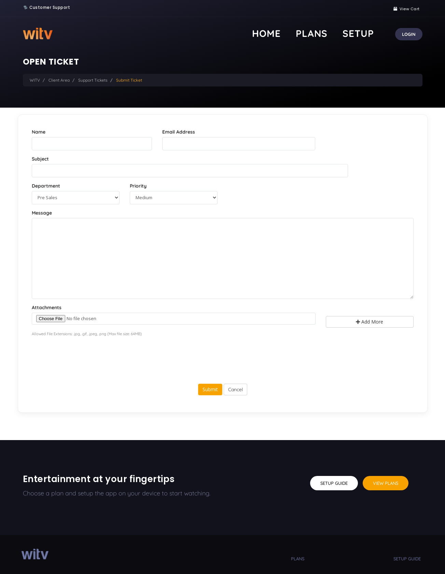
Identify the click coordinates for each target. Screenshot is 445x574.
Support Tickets (93, 80)
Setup (367, 33)
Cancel (235, 389)
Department (46, 186)
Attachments (46, 307)
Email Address (178, 132)
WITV (35, 80)
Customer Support (49, 7)
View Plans (385, 483)
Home (313, 33)
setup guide (407, 558)
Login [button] (409, 34)
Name (38, 132)
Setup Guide (334, 483)
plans (297, 558)
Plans (340, 33)
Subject (40, 159)
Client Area (59, 80)
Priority (138, 186)
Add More (369, 321)
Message (42, 213)
